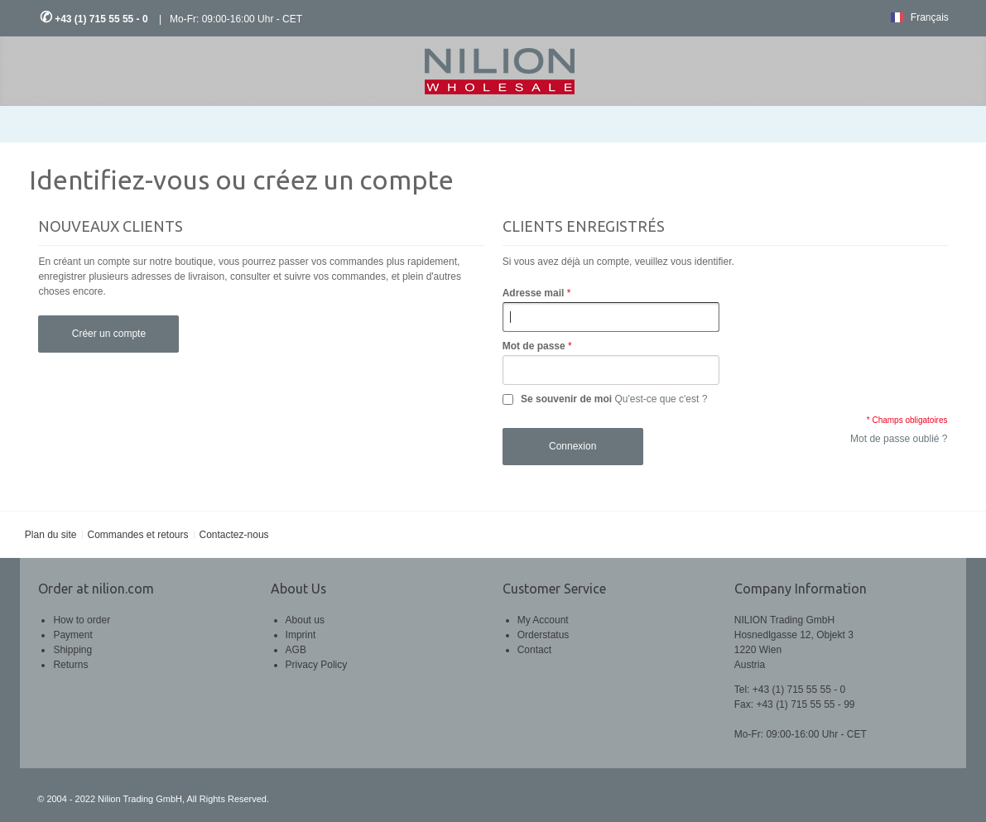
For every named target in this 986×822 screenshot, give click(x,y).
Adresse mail (534, 293)
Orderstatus (543, 635)
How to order (81, 620)
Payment (72, 635)
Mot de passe (534, 346)
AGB (296, 650)
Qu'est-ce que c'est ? (660, 399)
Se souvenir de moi (566, 399)
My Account (543, 620)
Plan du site (51, 535)
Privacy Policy (317, 665)
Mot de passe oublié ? (898, 439)
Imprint (301, 635)
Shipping (72, 650)
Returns (70, 665)
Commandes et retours (137, 535)
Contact (534, 650)
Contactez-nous (234, 535)
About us (305, 620)
